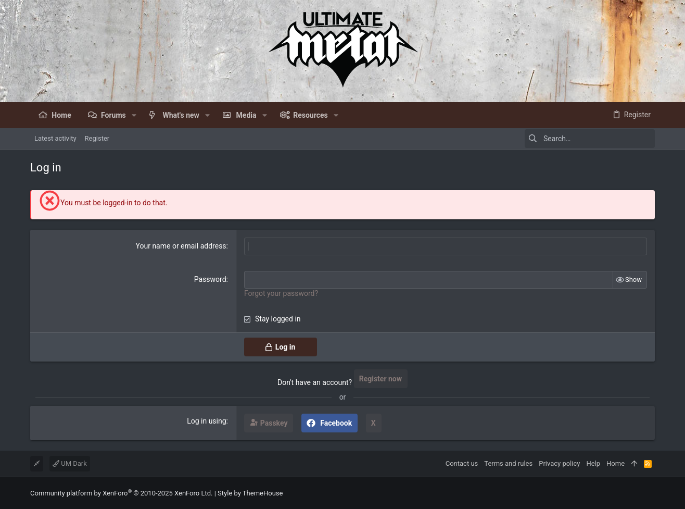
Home (615, 463)
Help (593, 463)
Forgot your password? (281, 293)
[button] (134, 115)
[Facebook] (650, 493)
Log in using (206, 421)
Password (210, 279)
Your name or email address (181, 246)
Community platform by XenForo (121, 493)
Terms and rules (508, 463)
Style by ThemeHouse (250, 493)
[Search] (590, 138)
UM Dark (70, 463)
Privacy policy (559, 463)
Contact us (462, 463)
